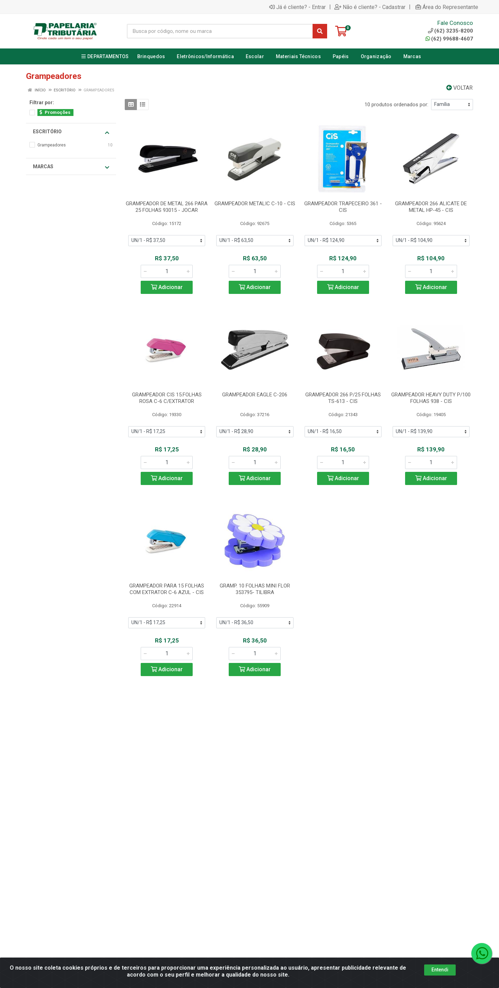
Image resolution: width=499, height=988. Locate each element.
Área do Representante (446, 7)
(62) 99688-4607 (449, 39)
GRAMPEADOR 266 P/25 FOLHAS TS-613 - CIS (343, 398)
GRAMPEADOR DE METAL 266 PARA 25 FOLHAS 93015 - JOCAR (167, 206)
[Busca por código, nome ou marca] (220, 31)
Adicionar (167, 287)
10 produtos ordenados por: (396, 104)
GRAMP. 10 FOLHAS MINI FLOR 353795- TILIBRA (255, 589)
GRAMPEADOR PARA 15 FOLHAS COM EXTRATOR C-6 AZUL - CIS (166, 589)
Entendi (439, 969)
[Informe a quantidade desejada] (167, 271)
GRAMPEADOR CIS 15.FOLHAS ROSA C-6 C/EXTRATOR (167, 398)
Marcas (71, 167)
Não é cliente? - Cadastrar (369, 7)
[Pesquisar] (320, 31)
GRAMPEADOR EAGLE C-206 (254, 395)
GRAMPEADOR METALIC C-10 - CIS (255, 203)
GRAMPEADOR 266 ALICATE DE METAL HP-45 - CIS (431, 206)
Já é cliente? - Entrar (297, 7)
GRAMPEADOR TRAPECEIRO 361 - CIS (343, 206)
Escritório (71, 132)
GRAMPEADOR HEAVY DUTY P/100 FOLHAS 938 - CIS (431, 398)
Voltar (459, 87)
